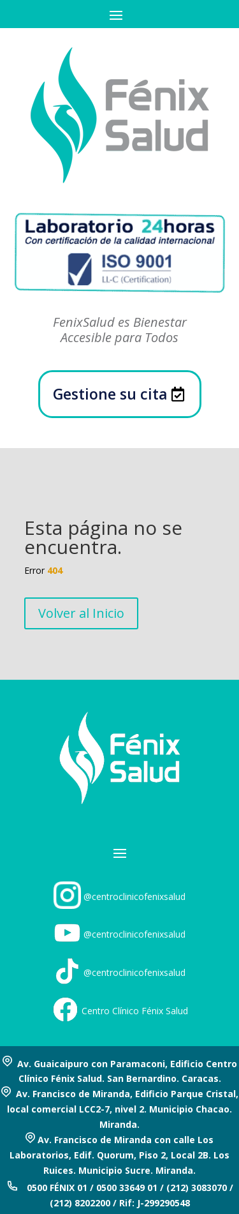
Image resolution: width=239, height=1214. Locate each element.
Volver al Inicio (81, 613)
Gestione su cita (110, 394)
